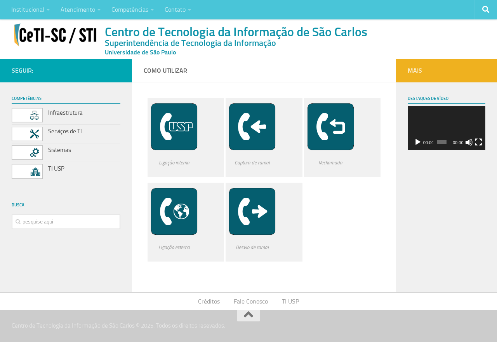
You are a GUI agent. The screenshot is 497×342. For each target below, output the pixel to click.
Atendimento (78, 9)
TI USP (56, 168)
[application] (446, 128)
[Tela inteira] (478, 142)
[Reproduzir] (418, 142)
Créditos (209, 301)
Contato (175, 9)
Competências (129, 9)
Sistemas (59, 150)
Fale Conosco (251, 301)
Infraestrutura (65, 112)
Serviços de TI (65, 131)
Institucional (27, 9)
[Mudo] (469, 142)
